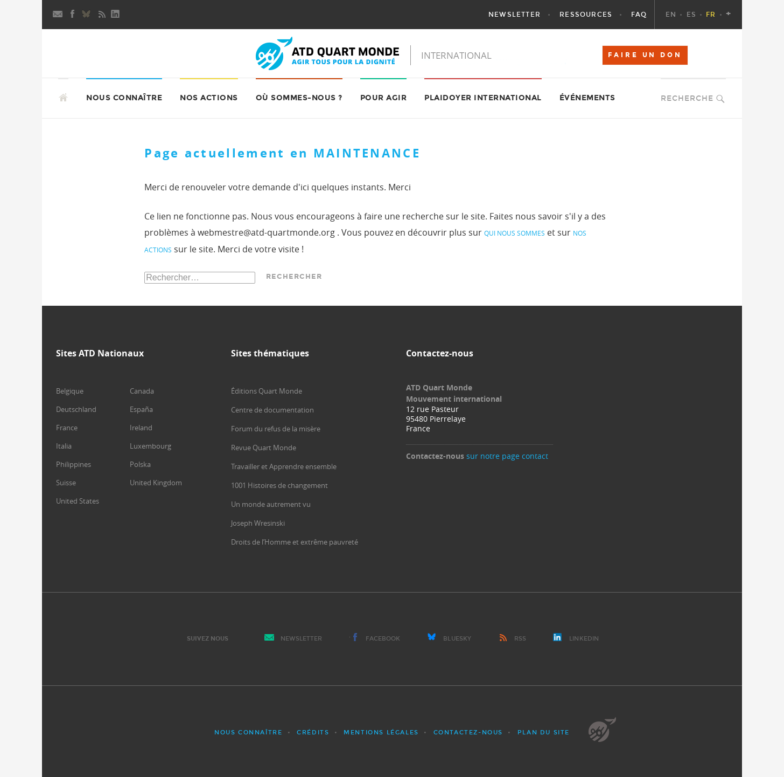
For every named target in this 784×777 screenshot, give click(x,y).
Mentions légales (381, 732)
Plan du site (543, 732)
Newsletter (302, 638)
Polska (140, 464)
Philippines (73, 464)
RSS (520, 638)
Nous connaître (248, 732)
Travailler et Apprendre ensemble (284, 466)
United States (77, 501)
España (141, 409)
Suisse (66, 482)
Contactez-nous (468, 732)
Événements (587, 97)
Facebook (383, 638)
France (67, 427)
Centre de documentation (272, 410)
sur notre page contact (507, 456)
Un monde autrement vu (271, 504)
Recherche (687, 98)
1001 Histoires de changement (279, 485)
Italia (64, 446)
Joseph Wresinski (258, 523)
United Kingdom (156, 482)
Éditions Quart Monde (266, 391)
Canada (142, 391)
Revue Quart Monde (263, 447)
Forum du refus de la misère (275, 429)
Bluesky (457, 638)
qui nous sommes (514, 233)
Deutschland (76, 409)
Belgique (69, 391)
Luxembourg (150, 446)
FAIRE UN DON (645, 55)
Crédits (313, 732)
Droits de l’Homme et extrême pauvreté (294, 542)
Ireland (141, 427)
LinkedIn (584, 638)
